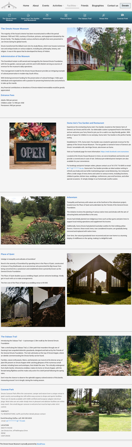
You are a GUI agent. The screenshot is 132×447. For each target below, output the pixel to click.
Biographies (97, 5)
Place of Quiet (66, 19)
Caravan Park (122, 19)
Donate (125, 5)
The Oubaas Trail (84, 19)
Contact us (112, 5)
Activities (57, 5)
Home (26, 5)
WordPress (41, 444)
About (35, 5)
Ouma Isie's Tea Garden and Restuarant (30, 19)
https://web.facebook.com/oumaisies (115, 152)
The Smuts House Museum (9, 19)
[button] (58, 5)
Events (45, 5)
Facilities (72, 5)
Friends (84, 5)
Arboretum (47, 19)
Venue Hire (103, 19)
